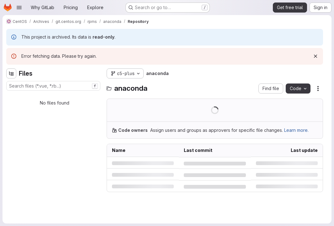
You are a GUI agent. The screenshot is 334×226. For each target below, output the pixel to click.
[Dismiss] (315, 56)
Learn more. (296, 130)
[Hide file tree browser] (11, 73)
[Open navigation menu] (19, 8)
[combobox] (53, 86)
